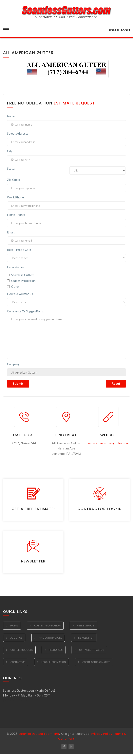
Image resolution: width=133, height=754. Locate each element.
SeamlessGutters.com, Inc (39, 734)
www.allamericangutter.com (108, 443)
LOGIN (125, 30)
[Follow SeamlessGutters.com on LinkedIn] (71, 746)
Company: (13, 364)
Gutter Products (21, 649)
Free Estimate (85, 625)
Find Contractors (50, 637)
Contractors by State (96, 661)
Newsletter (33, 561)
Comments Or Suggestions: (25, 311)
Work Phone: (16, 197)
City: (10, 151)
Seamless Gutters (21, 275)
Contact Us (17, 661)
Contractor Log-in (99, 508)
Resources (55, 649)
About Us (16, 637)
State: (11, 168)
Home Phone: (16, 214)
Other (13, 286)
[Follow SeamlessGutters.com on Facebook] (63, 746)
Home (14, 625)
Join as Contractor (91, 649)
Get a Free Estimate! (33, 508)
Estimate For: (16, 267)
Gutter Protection (21, 280)
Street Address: (17, 133)
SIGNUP (113, 30)
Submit (18, 383)
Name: (11, 116)
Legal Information (53, 661)
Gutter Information (47, 625)
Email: (11, 232)
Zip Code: (13, 179)
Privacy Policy (101, 734)
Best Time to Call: (19, 249)
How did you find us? (20, 294)
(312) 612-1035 (15, 700)
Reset (116, 383)
